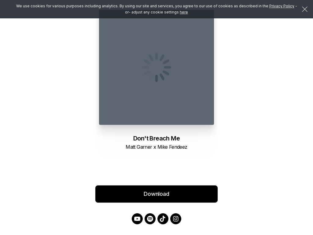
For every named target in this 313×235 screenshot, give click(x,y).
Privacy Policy (281, 6)
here (184, 12)
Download (156, 194)
